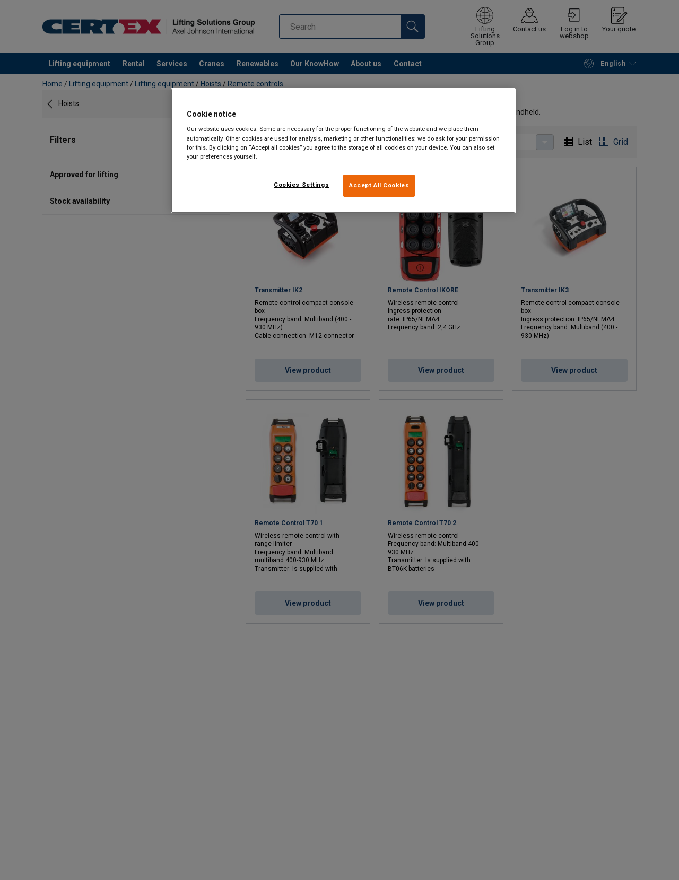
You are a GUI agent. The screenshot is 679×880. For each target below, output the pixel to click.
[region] (343, 150)
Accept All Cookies (379, 185)
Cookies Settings (301, 184)
